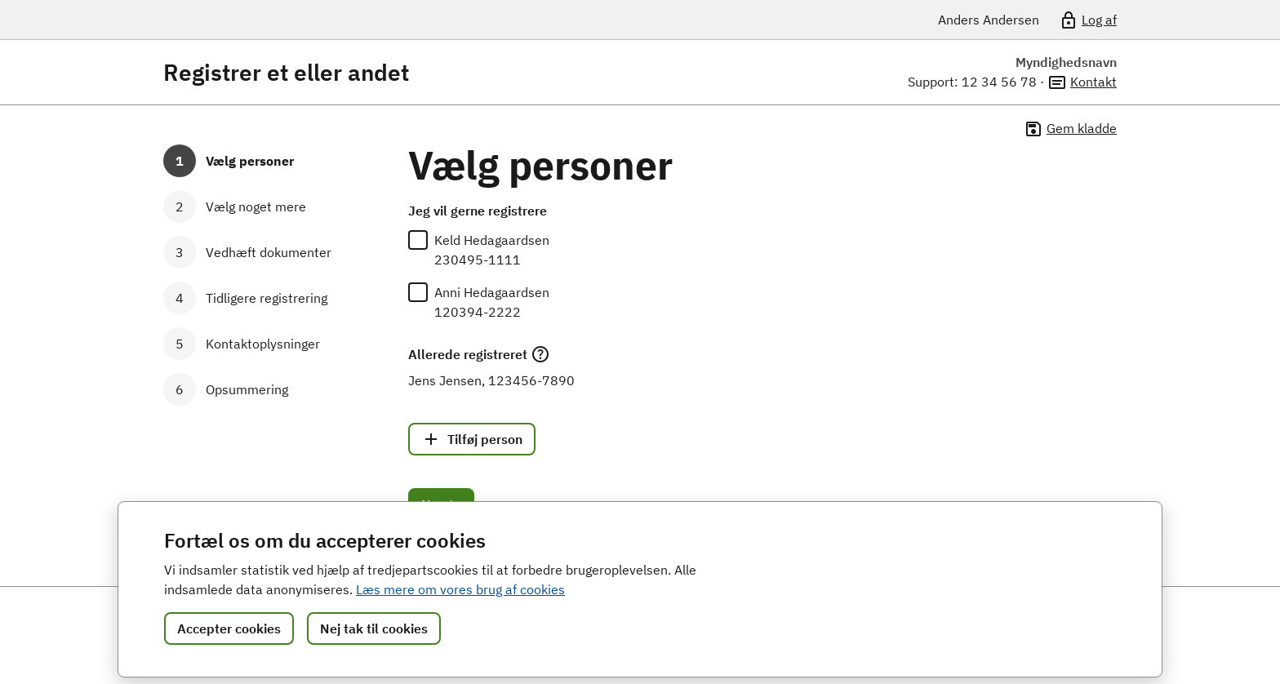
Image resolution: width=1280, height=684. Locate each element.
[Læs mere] (540, 354)
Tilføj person (471, 439)
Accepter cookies (229, 628)
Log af (1088, 20)
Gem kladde (1070, 129)
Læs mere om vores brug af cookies (460, 589)
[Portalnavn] (306, 19)
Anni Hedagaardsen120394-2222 (491, 302)
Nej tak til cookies (374, 628)
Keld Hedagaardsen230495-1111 (491, 250)
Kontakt (1082, 82)
